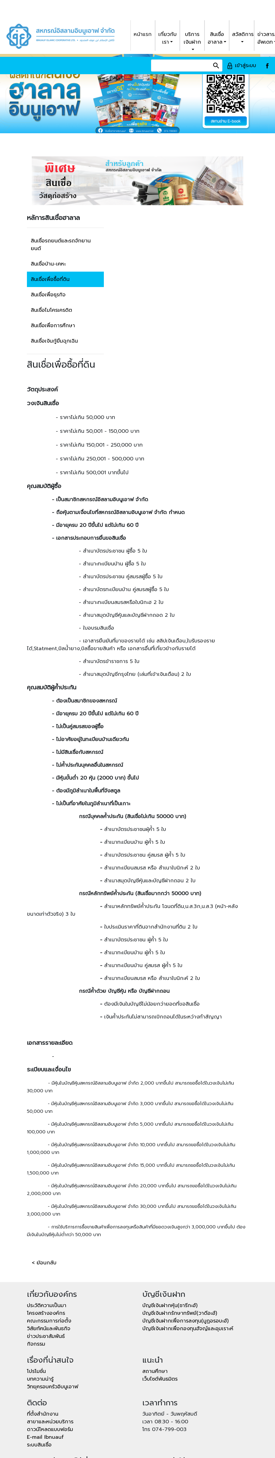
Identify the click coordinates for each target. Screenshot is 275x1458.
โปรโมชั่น (36, 1314)
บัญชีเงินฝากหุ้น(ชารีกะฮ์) (169, 1249)
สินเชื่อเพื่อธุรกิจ (48, 238)
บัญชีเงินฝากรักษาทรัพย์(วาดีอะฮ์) (179, 1256)
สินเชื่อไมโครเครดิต (51, 253)
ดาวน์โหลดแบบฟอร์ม (50, 1372)
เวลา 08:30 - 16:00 (165, 1365)
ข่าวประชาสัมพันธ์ (46, 1279)
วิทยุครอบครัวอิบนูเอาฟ (52, 1330)
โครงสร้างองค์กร (46, 1256)
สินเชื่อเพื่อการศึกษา (53, 269)
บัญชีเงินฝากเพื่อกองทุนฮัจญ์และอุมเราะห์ (187, 1272)
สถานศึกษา (155, 1314)
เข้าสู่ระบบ (241, 9)
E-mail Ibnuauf (45, 1380)
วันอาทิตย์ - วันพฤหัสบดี (169, 1357)
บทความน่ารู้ (40, 1322)
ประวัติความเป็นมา (46, 1249)
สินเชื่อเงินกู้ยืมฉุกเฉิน (54, 284)
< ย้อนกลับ (44, 1206)
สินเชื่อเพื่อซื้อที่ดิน (50, 222)
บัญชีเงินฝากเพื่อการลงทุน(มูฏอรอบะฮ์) (185, 1264)
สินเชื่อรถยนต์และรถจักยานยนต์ (61, 188)
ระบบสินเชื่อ (39, 1388)
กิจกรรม (36, 1287)
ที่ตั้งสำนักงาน (42, 1357)
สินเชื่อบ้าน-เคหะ (48, 207)
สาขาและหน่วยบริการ (50, 1365)
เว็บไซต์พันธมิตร (160, 1322)
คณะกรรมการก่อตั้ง (49, 1264)
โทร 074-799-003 (164, 1372)
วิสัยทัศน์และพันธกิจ (48, 1272)
